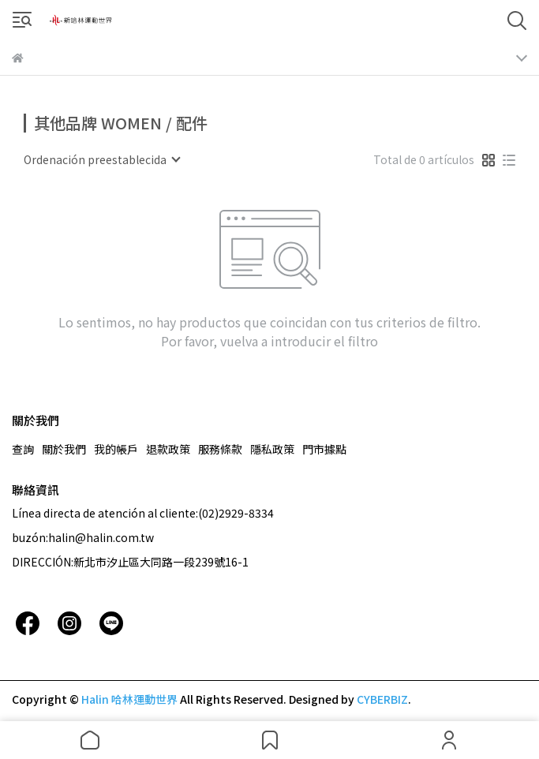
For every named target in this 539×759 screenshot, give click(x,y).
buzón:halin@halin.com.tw (83, 537)
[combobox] (101, 159)
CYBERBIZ (382, 699)
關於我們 (64, 449)
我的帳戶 (116, 449)
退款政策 (168, 449)
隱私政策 (272, 449)
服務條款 (220, 449)
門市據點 (324, 449)
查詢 (23, 449)
